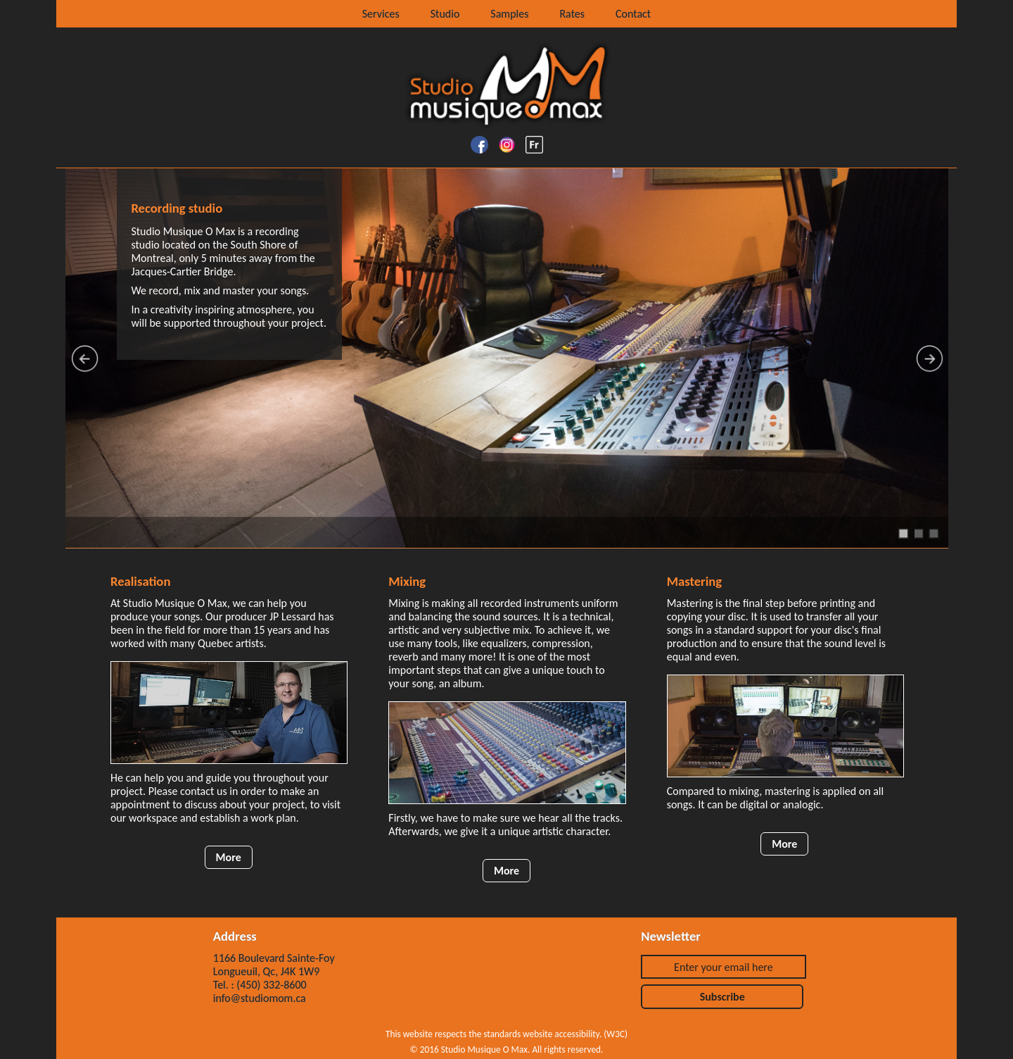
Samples (509, 13)
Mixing (407, 581)
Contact (633, 13)
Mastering (694, 581)
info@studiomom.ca (259, 998)
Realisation (140, 581)
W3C (615, 1034)
